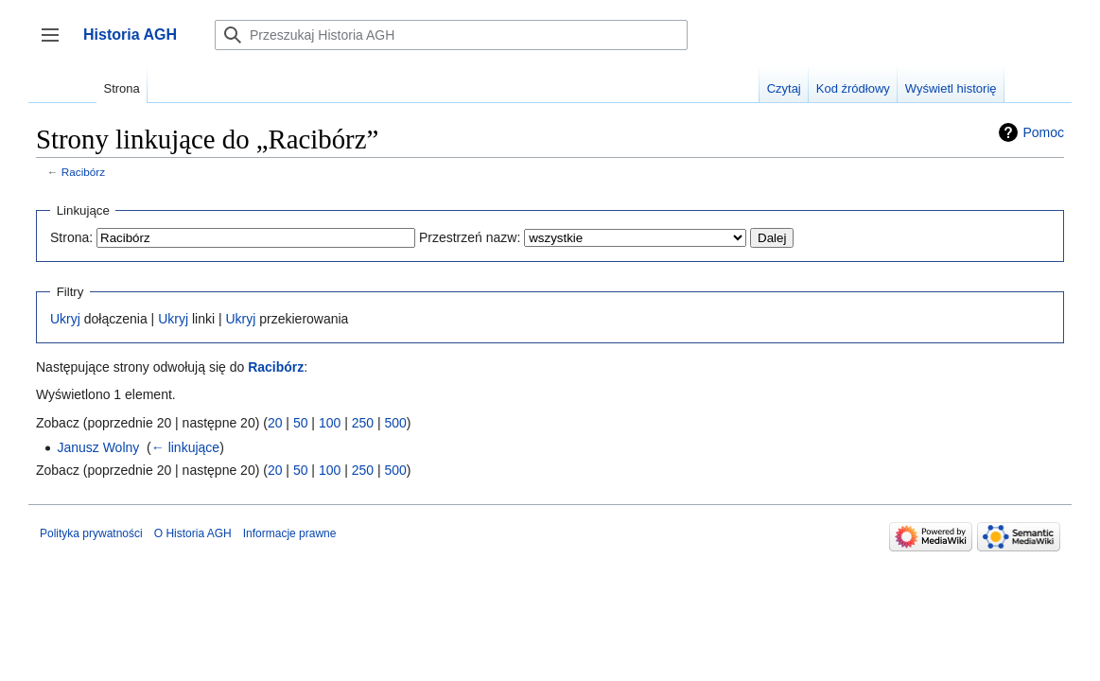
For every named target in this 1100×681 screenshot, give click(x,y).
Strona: (71, 237)
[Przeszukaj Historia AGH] (451, 35)
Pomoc (1043, 132)
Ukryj (65, 318)
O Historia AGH (193, 533)
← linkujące (185, 447)
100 (329, 422)
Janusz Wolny (98, 447)
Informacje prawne (290, 533)
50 (300, 422)
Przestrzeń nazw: (469, 237)
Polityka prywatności (91, 533)
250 (363, 422)
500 (395, 422)
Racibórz (83, 172)
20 (275, 422)
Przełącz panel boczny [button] (56, 44)
